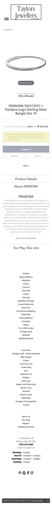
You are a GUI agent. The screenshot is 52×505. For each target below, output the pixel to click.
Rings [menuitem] (26, 324)
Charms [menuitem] (25, 287)
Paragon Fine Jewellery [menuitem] (26, 401)
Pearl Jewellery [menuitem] (26, 318)
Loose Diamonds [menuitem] (26, 304)
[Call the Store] (26, 444)
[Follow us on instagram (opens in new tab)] (31, 473)
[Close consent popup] (48, 500)
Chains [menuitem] (26, 283)
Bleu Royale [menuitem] (26, 357)
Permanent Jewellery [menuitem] (26, 311)
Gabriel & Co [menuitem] (26, 374)
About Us (26, 416)
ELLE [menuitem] (26, 370)
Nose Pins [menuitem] (26, 307)
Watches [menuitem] (26, 335)
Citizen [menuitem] (26, 360)
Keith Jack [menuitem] (26, 381)
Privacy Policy (32, 485)
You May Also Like (26, 248)
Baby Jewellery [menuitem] (26, 277)
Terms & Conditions (15, 491)
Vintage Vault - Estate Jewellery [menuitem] (26, 353)
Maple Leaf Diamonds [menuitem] (26, 384)
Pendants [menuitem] (26, 321)
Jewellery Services (26, 426)
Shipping (14, 156)
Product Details (26, 179)
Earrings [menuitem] (26, 297)
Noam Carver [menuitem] (26, 394)
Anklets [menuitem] (26, 273)
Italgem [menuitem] (25, 377)
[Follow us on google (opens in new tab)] (24, 473)
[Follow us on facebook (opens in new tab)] (28, 473)
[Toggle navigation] (6, 19)
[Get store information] (26, 448)
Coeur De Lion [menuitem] (26, 363)
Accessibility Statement (35, 491)
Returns (38, 156)
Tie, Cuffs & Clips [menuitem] (26, 328)
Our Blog (26, 420)
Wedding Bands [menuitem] (26, 338)
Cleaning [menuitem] (26, 290)
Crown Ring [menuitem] (26, 367)
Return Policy (19, 485)
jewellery (8, 30)
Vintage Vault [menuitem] (26, 331)
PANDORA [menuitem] (26, 314)
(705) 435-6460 (26, 96)
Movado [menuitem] (26, 391)
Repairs (26, 423)
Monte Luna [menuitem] (26, 387)
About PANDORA (26, 186)
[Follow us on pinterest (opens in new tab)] (20, 473)
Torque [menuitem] (26, 404)
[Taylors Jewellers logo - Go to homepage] (26, 12)
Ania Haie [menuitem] (26, 350)
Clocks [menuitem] (26, 294)
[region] (26, 62)
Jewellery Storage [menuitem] (26, 301)
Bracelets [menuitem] (26, 280)
